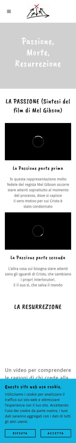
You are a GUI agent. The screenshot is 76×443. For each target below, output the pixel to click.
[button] (6, 11)
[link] (38, 11)
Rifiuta (20, 433)
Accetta (56, 433)
